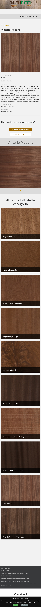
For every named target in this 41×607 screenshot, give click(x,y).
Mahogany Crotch (9, 370)
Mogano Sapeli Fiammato (12, 303)
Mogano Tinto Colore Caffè (13, 470)
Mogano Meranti (9, 236)
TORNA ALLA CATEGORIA (20, 134)
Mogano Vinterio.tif (6, 111)
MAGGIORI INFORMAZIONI (20, 129)
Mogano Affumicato (10, 403)
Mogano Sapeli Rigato (11, 337)
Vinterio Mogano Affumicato (13, 537)
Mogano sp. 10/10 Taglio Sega (14, 437)
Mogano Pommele (10, 270)
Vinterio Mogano (9, 503)
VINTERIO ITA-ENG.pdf (7, 106)
